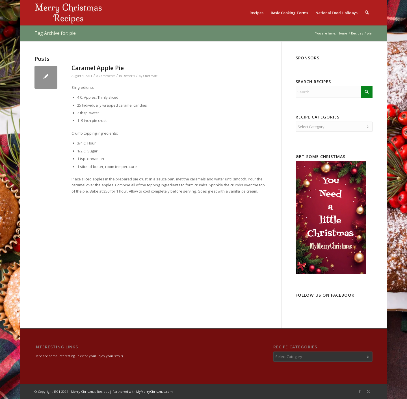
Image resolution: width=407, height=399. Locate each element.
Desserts (129, 76)
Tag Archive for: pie (55, 33)
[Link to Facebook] (360, 391)
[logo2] (68, 12)
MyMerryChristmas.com (154, 391)
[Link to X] (368, 391)
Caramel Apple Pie (98, 68)
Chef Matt (150, 76)
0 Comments (105, 76)
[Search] (367, 12)
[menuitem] (256, 12)
